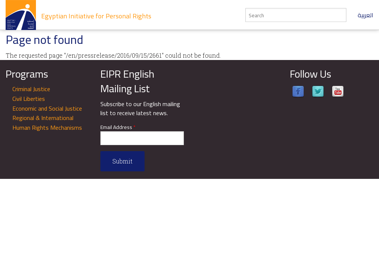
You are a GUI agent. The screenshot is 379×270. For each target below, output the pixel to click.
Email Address (118, 127)
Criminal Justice (31, 88)
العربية (365, 15)
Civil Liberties (28, 98)
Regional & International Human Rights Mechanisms (47, 122)
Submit (122, 161)
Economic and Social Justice (47, 108)
